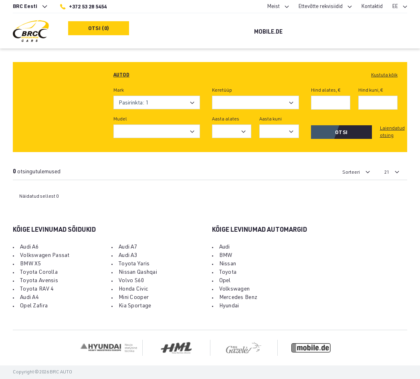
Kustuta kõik (384, 75)
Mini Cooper (134, 298)
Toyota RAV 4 (37, 289)
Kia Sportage (135, 306)
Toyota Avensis (39, 281)
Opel (225, 281)
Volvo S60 (132, 281)
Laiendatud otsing (392, 132)
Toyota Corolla (39, 272)
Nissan (227, 264)
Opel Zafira (34, 306)
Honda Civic (133, 289)
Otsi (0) (98, 29)
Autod (121, 75)
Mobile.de (268, 32)
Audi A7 (128, 247)
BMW (225, 256)
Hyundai (229, 306)
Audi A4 (29, 298)
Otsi (341, 133)
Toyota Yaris (134, 264)
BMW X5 (30, 264)
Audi (224, 247)
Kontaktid (372, 7)
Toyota (228, 272)
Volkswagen (234, 289)
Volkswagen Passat (45, 256)
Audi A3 (128, 256)
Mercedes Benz (238, 298)
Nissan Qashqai (138, 272)
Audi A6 (29, 247)
